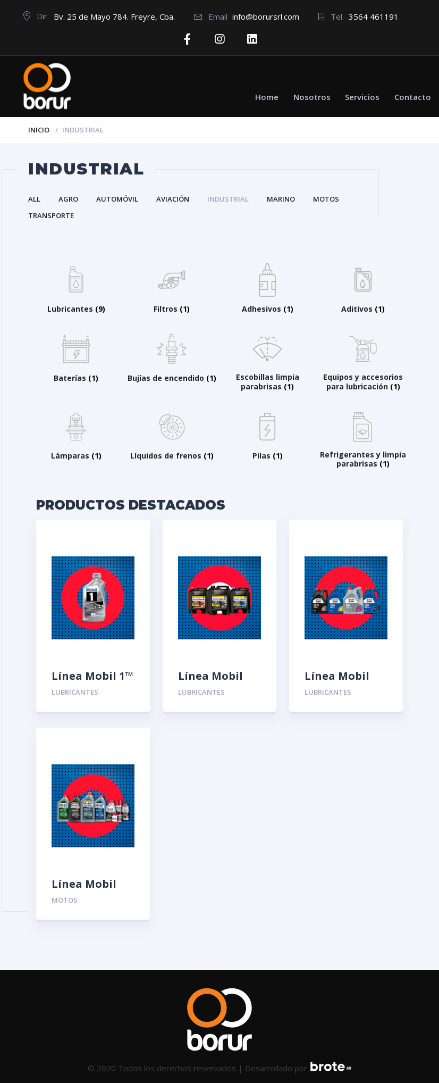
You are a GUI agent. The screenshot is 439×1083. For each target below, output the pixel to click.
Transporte (51, 215)
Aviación (172, 199)
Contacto (412, 96)
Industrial (228, 199)
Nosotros (312, 96)
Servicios (362, 96)
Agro (68, 199)
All (34, 199)
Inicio (38, 129)
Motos (326, 199)
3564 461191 (374, 16)
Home (266, 96)
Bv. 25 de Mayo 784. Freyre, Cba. (114, 16)
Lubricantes (75, 692)
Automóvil (117, 199)
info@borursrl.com (265, 16)
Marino (281, 199)
